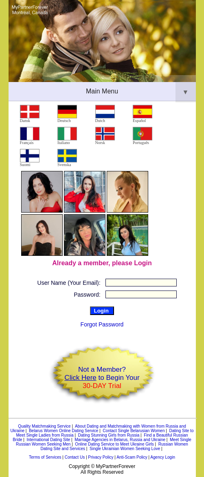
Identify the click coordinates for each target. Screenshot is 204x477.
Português (142, 136)
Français (29, 136)
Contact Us (75, 457)
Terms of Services (45, 457)
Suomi (29, 158)
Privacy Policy (100, 457)
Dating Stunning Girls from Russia (109, 435)
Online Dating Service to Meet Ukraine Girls (114, 444)
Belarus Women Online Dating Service (63, 430)
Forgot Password (102, 324)
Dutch (105, 114)
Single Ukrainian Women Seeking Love (125, 448)
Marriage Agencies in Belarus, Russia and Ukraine (120, 439)
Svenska (67, 158)
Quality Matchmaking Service (44, 426)
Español (142, 114)
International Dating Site (48, 439)
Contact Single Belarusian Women (134, 430)
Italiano (67, 136)
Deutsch (67, 114)
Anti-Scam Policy (131, 457)
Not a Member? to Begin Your (101, 378)
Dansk (29, 114)
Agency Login (162, 457)
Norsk (105, 136)
